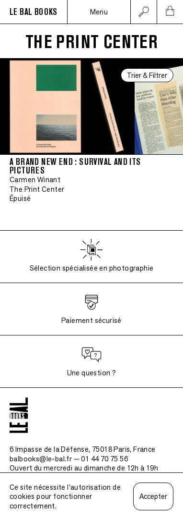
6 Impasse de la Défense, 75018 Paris (83, 449)
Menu (99, 11)
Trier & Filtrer (147, 75)
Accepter (153, 496)
